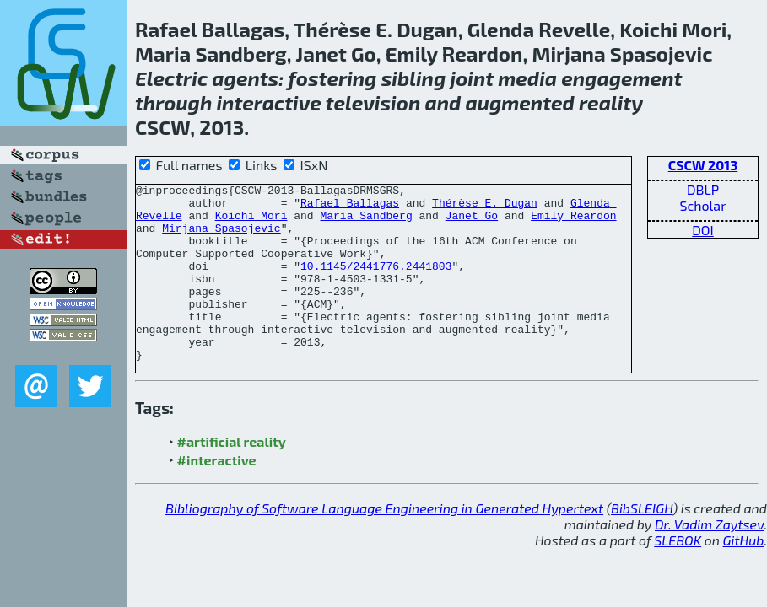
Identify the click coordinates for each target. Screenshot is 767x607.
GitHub (743, 575)
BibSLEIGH (641, 543)
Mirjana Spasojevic (221, 237)
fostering (332, 78)
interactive (268, 102)
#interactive (217, 495)
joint (472, 78)
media (527, 78)
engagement (621, 78)
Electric (171, 78)
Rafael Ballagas (349, 207)
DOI (703, 230)
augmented (520, 102)
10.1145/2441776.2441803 (375, 283)
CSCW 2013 (703, 165)
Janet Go (472, 222)
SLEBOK (677, 575)
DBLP (703, 189)
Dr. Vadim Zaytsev (709, 559)
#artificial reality (231, 477)
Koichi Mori (251, 222)
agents (245, 78)
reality (611, 102)
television (373, 102)
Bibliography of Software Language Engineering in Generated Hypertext (384, 543)
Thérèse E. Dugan (484, 207)
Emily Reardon (573, 222)
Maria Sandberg (366, 222)
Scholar (702, 205)
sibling (413, 78)
